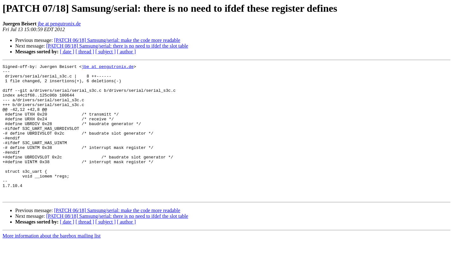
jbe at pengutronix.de (59, 23)
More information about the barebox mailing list (51, 262)
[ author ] (126, 51)
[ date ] (67, 51)
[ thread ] (84, 51)
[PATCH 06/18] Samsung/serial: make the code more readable (117, 40)
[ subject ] (105, 51)
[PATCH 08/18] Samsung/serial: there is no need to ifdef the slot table (117, 46)
